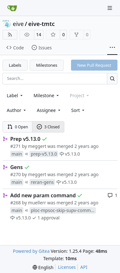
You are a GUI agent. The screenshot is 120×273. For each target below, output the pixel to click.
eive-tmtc (41, 24)
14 (38, 34)
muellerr (37, 203)
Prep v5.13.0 (25, 139)
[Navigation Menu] (110, 8)
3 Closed (48, 127)
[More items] (112, 48)
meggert (37, 146)
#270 (15, 174)
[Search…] (112, 78)
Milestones (46, 65)
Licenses (67, 267)
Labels (15, 65)
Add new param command (43, 195)
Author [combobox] (17, 110)
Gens (16, 167)
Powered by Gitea (31, 251)
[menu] (78, 110)
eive (18, 24)
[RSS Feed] (10, 34)
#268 (15, 203)
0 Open (17, 127)
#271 (15, 146)
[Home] (12, 8)
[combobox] (15, 95)
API (83, 267)
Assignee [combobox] (49, 110)
